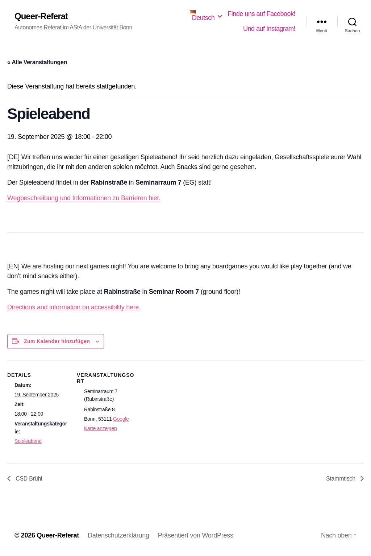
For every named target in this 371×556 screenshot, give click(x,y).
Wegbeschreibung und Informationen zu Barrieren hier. (84, 198)
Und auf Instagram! (269, 28)
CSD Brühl (28, 478)
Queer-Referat (41, 16)
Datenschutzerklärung (118, 535)
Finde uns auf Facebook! (261, 13)
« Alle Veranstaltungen (37, 62)
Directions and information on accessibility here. (74, 307)
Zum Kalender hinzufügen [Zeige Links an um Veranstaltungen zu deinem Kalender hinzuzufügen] (57, 341)
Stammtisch (341, 478)
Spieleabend (28, 441)
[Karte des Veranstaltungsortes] (184, 435)
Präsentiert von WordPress (195, 535)
